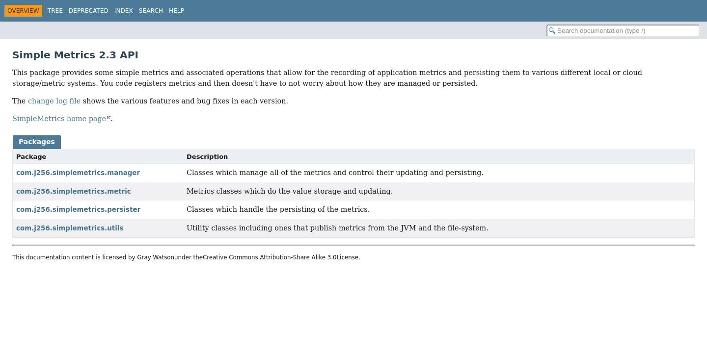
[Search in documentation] (623, 31)
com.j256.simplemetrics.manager (78, 172)
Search (151, 10)
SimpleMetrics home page (59, 119)
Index (123, 10)
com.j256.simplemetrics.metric (73, 191)
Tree (55, 10)
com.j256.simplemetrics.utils (69, 228)
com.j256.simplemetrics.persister (78, 209)
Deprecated (89, 10)
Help (176, 10)
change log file (54, 101)
